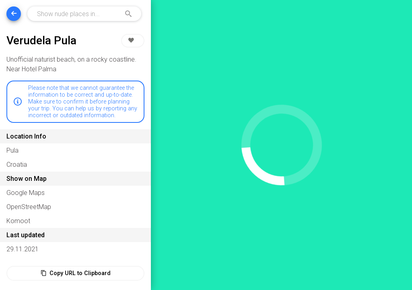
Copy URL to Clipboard (76, 273)
